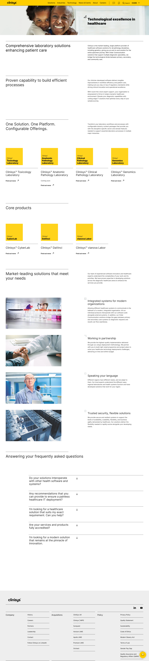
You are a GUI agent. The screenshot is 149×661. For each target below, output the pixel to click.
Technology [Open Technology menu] (72, 3)
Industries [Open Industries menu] (61, 3)
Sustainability (125, 626)
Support (119, 3)
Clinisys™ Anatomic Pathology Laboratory (54, 173)
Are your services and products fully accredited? (48, 526)
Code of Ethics (125, 632)
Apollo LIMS (77, 637)
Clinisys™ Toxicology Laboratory (18, 173)
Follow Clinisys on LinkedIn (37, 643)
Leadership (31, 632)
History (30, 615)
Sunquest (76, 626)
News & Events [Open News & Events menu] (85, 3)
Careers (103, 3)
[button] (126, 3)
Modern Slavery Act (127, 637)
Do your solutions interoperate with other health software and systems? (48, 481)
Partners (30, 626)
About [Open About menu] (95, 3)
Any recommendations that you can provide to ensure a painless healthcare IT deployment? (49, 496)
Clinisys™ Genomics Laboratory (123, 173)
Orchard (76, 648)
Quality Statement (126, 620)
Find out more (11, 181)
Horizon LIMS (78, 632)
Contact (114, 3)
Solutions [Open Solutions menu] (51, 3)
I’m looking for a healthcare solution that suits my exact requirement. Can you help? (46, 512)
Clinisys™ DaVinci (51, 247)
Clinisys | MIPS (78, 620)
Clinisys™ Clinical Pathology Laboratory (89, 173)
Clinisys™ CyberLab (18, 247)
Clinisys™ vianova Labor (91, 247)
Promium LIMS (78, 643)
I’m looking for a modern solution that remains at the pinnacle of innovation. (49, 540)
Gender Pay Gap (126, 648)
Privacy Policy (125, 615)
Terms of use (125, 643)
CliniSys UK (77, 615)
